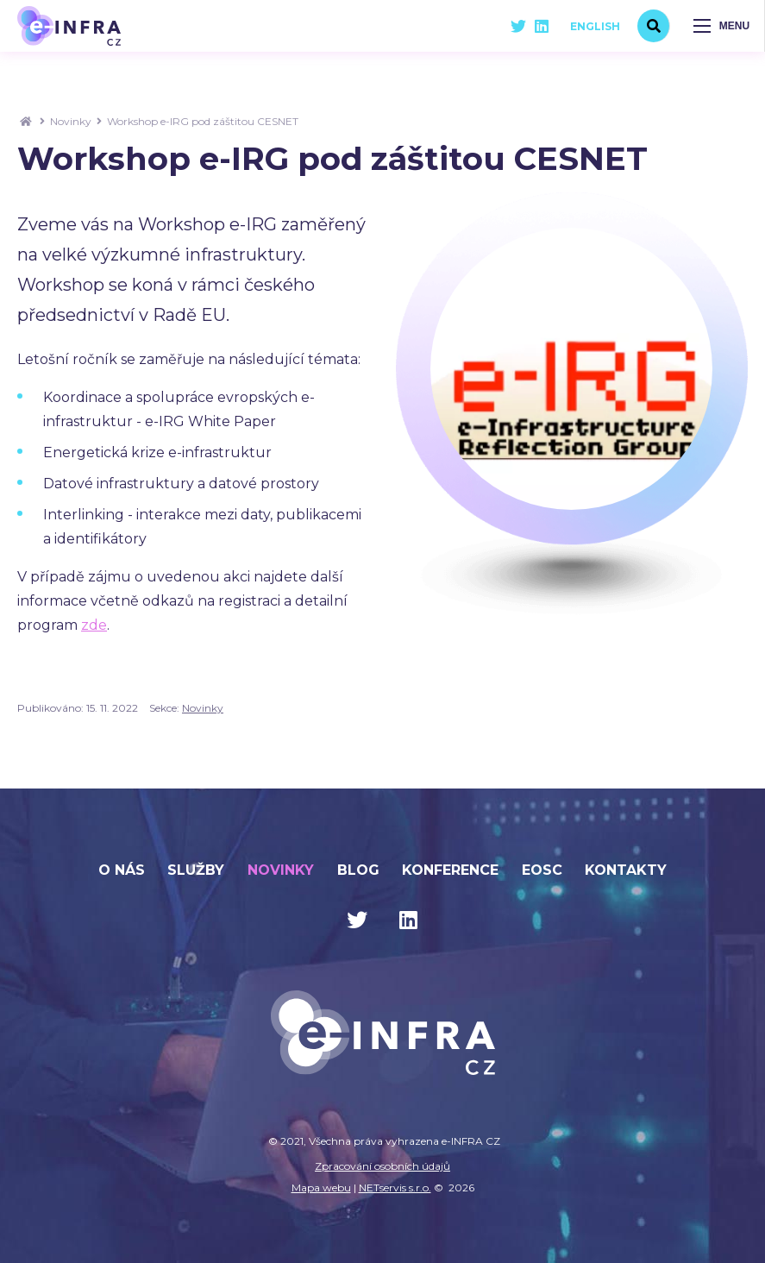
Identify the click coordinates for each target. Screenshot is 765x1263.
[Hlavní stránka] (25, 121)
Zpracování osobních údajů (382, 1165)
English (595, 26)
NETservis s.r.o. (395, 1187)
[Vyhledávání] (653, 25)
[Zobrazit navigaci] (722, 26)
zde (94, 625)
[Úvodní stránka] (69, 25)
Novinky (70, 121)
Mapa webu (321, 1187)
